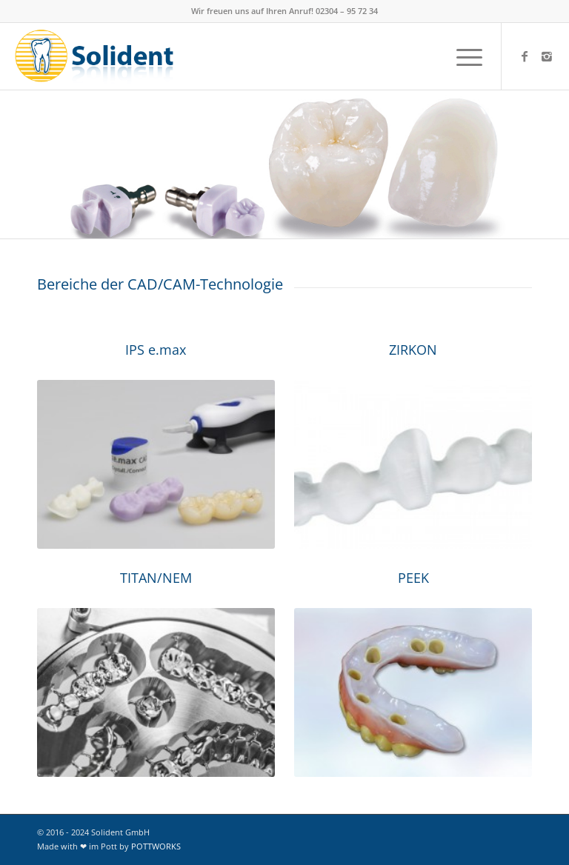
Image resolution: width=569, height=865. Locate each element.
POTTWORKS (156, 846)
